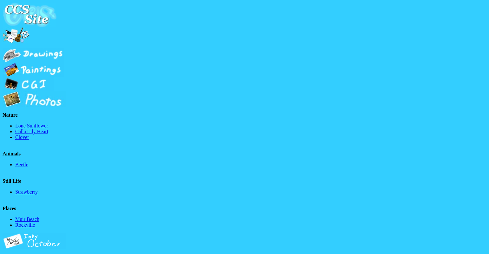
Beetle (21, 164)
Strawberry (26, 192)
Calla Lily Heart (31, 131)
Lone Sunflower (31, 125)
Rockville (25, 225)
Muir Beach (27, 219)
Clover (22, 137)
